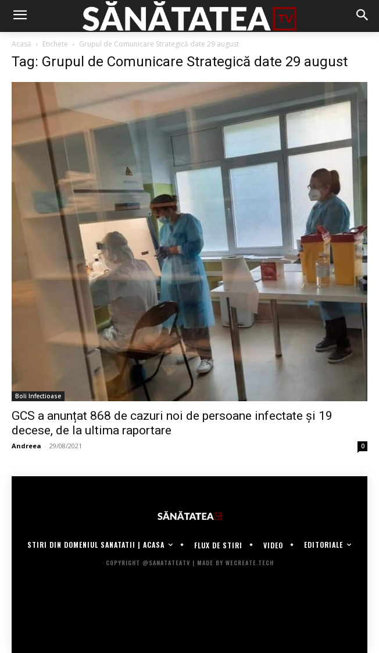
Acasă (21, 44)
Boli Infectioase (38, 396)
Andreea (26, 445)
